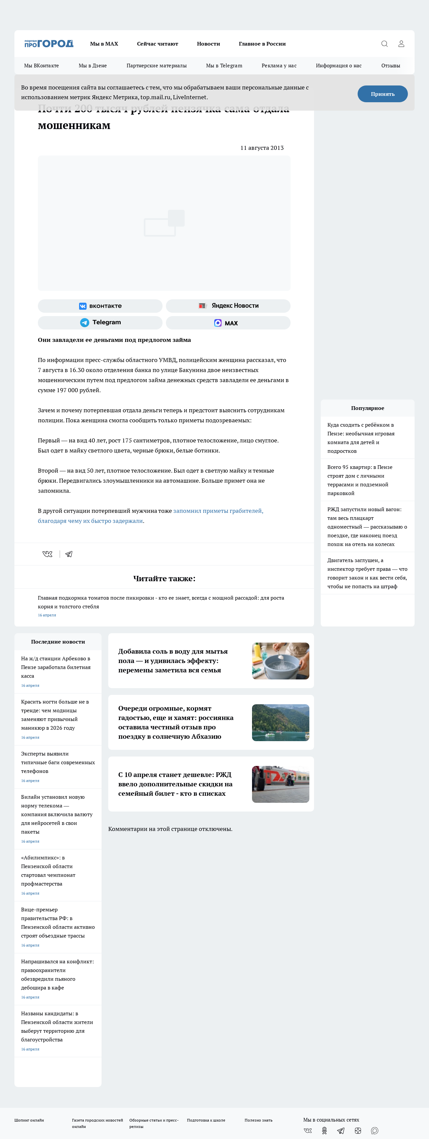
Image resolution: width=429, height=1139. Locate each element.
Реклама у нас (279, 65)
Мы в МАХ (104, 43)
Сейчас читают (157, 43)
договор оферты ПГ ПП (36, 1067)
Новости (208, 43)
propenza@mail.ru (102, 948)
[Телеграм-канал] (100, 322)
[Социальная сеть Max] (228, 322)
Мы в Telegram (224, 65)
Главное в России (262, 43)
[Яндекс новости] (228, 306)
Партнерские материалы (157, 65)
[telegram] (71, 554)
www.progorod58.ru (66, 928)
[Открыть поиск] (384, 43)
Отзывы (391, 65)
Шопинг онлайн (29, 873)
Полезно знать (258, 873)
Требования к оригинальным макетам (49, 911)
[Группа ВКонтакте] (100, 306)
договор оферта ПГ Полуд (39, 1061)
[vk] (48, 554)
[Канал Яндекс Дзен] (358, 884)
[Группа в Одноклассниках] (324, 884)
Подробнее (222, 1083)
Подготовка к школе (206, 873)
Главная (190, 911)
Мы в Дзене (93, 65)
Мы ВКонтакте (41, 65)
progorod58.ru (116, 993)
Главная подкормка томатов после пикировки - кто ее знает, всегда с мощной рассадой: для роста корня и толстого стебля (164, 606)
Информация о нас (339, 65)
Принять (383, 94)
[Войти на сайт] (401, 43)
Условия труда (112, 911)
